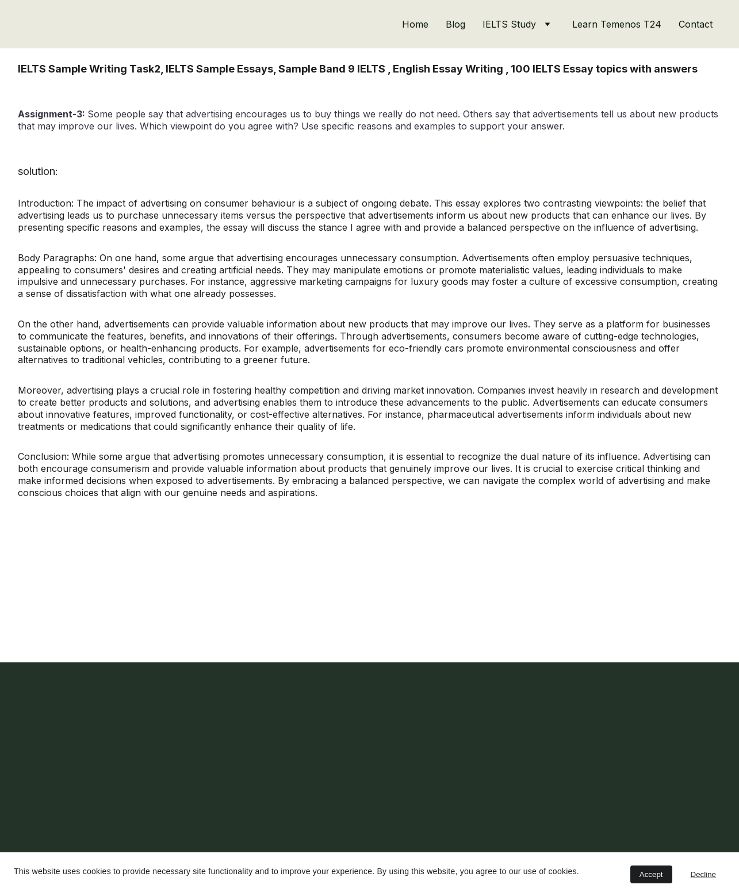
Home (415, 24)
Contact (696, 24)
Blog (455, 24)
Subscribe (63, 824)
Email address (48, 759)
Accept (651, 874)
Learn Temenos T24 (616, 24)
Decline (703, 874)
